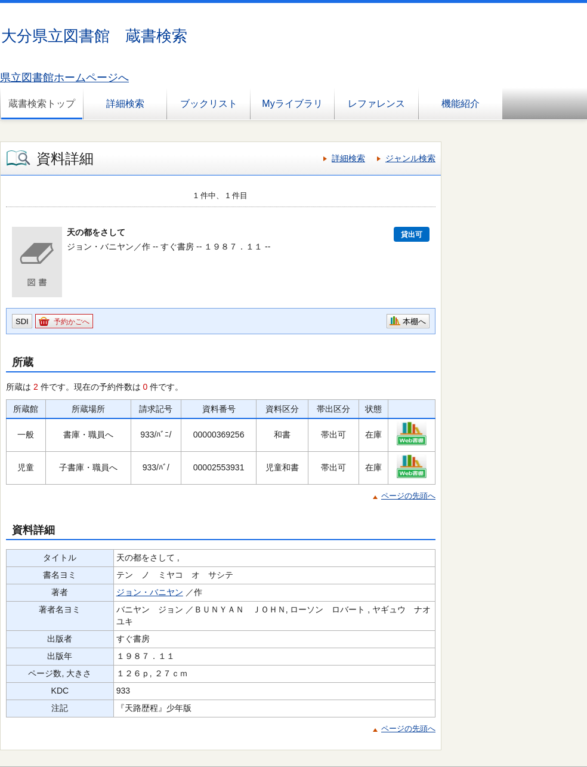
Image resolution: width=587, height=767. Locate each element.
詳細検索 (125, 103)
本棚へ (414, 321)
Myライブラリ (292, 103)
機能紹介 (460, 103)
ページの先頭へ (408, 495)
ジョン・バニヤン (149, 592)
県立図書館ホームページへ (64, 78)
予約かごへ (71, 322)
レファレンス (376, 103)
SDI (22, 321)
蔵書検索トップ (41, 103)
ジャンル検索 (410, 158)
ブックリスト (208, 103)
